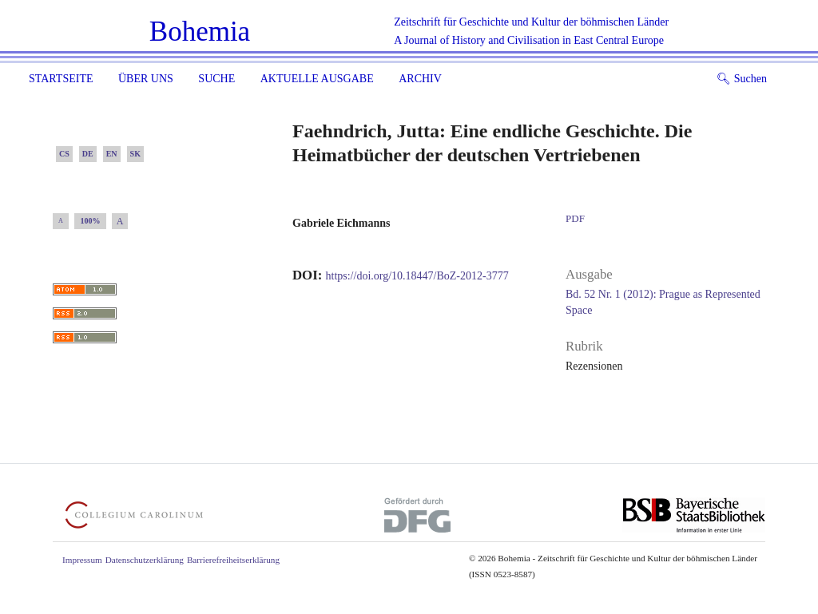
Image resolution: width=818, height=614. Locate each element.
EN (111, 153)
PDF (575, 218)
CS (64, 153)
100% (91, 220)
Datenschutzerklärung (144, 559)
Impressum (82, 559)
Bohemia (199, 31)
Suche (216, 79)
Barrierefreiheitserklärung (233, 559)
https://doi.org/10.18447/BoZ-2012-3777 (417, 276)
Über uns (145, 79)
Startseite (61, 79)
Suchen (742, 79)
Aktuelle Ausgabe (317, 79)
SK (135, 153)
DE (87, 153)
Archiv (420, 79)
